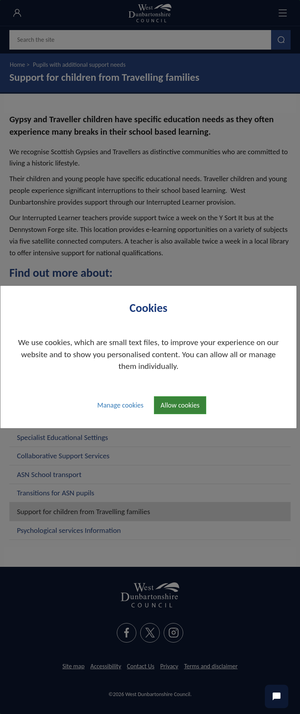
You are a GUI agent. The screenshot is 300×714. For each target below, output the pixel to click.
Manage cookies (120, 405)
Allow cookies (180, 405)
